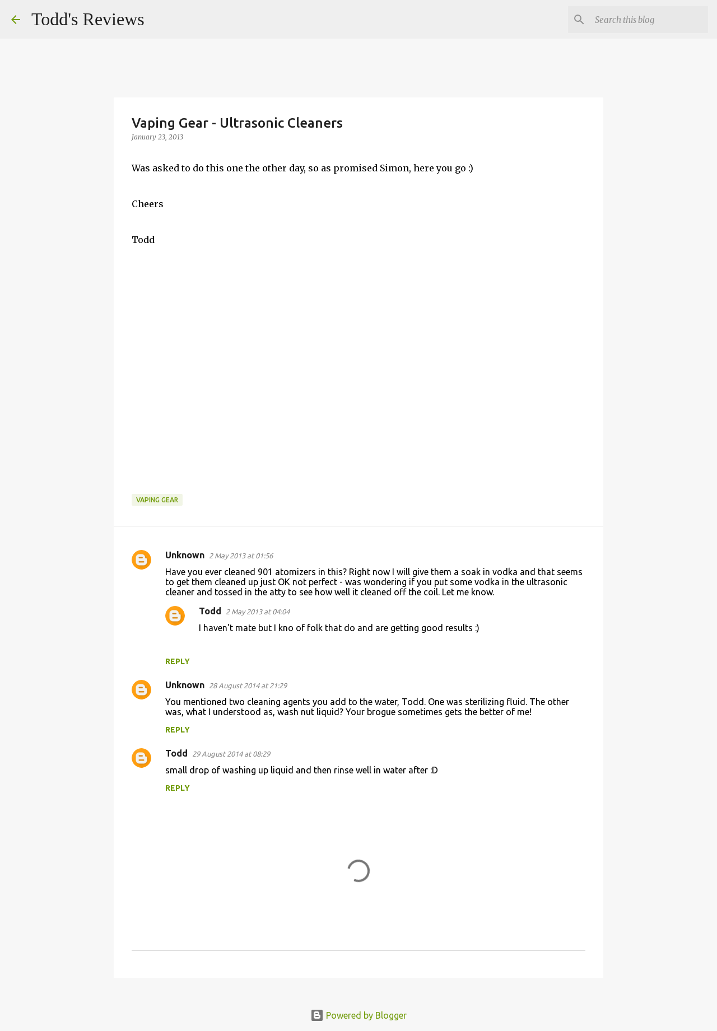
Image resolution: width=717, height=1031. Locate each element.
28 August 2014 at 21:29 (248, 685)
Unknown (184, 555)
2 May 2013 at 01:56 (241, 555)
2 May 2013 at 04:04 (258, 611)
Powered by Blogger (358, 1015)
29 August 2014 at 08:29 (231, 754)
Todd (210, 611)
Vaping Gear (157, 499)
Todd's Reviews (88, 19)
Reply (177, 661)
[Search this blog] (649, 19)
